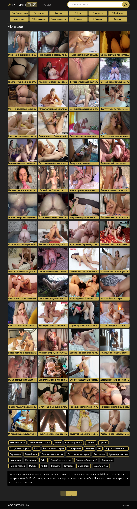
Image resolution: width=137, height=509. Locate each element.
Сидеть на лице (101, 466)
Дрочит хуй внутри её (86, 460)
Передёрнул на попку (61, 460)
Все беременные (19, 13)
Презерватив (75, 448)
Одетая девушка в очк (52, 454)
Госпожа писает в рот (78, 454)
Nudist (44, 466)
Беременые (15, 454)
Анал (78, 13)
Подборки (117, 13)
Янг (99, 448)
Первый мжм (31, 454)
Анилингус (19, 19)
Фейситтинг (83, 466)
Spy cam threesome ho (116, 448)
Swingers (55, 466)
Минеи (58, 442)
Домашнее (98, 13)
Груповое (68, 466)
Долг (36, 448)
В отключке (99, 454)
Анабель (90, 448)
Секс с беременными (18, 505)
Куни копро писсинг (118, 454)
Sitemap (125, 505)
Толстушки (38, 13)
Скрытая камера (58, 19)
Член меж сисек (17, 442)
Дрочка (103, 442)
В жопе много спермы (53, 448)
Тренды (46, 5)
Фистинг (58, 13)
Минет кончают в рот (39, 442)
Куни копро (15, 460)
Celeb (43, 460)
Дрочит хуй (106, 460)
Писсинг (97, 19)
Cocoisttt (91, 442)
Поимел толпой (17, 466)
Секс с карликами (73, 442)
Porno (22, 4)
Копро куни (30, 460)
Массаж (78, 19)
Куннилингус (38, 19)
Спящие (117, 19)
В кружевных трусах (19, 448)
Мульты (32, 466)
